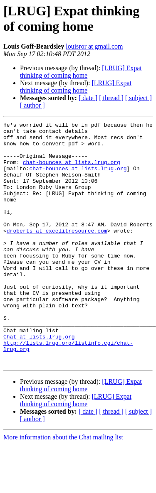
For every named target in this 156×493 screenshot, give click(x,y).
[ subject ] (138, 97)
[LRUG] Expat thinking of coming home (81, 71)
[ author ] (32, 105)
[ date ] (88, 97)
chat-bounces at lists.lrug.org (71, 170)
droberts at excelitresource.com (57, 253)
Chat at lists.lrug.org (39, 380)
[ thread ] (111, 97)
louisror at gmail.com (94, 46)
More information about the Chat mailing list (63, 485)
